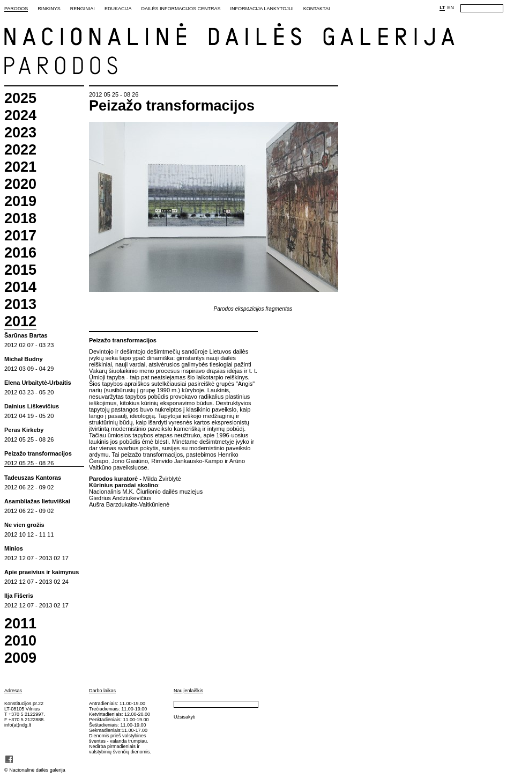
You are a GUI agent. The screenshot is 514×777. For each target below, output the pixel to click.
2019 (20, 201)
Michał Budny (23, 359)
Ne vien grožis (24, 525)
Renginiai (82, 8)
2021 (20, 167)
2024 (20, 115)
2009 (20, 658)
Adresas (13, 690)
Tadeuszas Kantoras (32, 478)
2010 (20, 641)
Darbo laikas (102, 690)
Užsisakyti (185, 717)
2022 (20, 150)
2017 (20, 236)
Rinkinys (49, 8)
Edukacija (118, 8)
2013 (20, 304)
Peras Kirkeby (23, 430)
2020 (20, 184)
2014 (20, 287)
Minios (13, 549)
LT (442, 7)
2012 (20, 321)
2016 (20, 253)
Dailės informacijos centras (180, 8)
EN (450, 7)
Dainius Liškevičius (31, 406)
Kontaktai (316, 8)
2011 (20, 624)
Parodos (16, 8)
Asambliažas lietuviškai (37, 501)
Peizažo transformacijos (38, 454)
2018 (20, 218)
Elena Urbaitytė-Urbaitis (37, 383)
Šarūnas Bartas (26, 336)
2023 (20, 133)
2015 (20, 270)
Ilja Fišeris (18, 596)
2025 (20, 98)
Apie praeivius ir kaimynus (41, 572)
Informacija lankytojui (261, 8)
